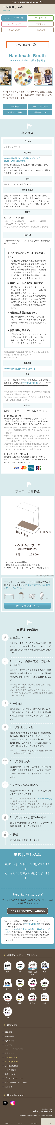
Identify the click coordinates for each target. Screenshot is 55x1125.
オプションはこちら (27, 605)
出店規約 (41, 30)
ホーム (7, 1123)
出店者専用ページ (12, 1062)
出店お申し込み (40, 112)
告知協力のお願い (12, 1066)
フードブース (41, 18)
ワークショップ (14, 24)
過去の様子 (9, 1036)
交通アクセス (10, 1041)
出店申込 (34, 1123)
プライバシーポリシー (14, 1078)
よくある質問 (14, 30)
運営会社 (8, 1087)
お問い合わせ (10, 1074)
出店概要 (15, 106)
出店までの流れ (15, 112)
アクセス (20, 1123)
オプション (41, 24)
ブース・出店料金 (40, 106)
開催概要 (8, 1032)
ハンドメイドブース (14, 18)
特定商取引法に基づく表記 (16, 1082)
